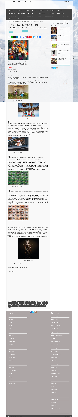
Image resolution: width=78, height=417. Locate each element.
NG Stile (34, 10)
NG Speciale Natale (55, 354)
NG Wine (58, 16)
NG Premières (21, 19)
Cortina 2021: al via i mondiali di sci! (63, 36)
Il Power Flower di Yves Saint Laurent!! (63, 28)
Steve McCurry (44, 303)
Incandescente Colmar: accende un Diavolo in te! (63, 52)
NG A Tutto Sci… (32, 13)
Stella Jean (10, 304)
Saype (42, 301)
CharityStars (30, 301)
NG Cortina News (48, 16)
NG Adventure (21, 13)
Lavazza (39, 304)
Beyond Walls (24, 301)
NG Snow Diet (54, 364)
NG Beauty (41, 10)
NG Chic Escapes (54, 325)
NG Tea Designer (54, 348)
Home (22, 1)
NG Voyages (66, 16)
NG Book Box (60, 13)
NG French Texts (54, 408)
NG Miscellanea (54, 412)
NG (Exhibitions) (54, 328)
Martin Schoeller (42, 305)
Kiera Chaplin (34, 304)
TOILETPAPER (27, 303)
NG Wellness (12, 13)
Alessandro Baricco (22, 304)
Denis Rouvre (21, 303)
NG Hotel (27, 10)
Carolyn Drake (33, 303)
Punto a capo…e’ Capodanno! (62, 59)
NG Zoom (53, 360)
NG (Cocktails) (54, 332)
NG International (54, 322)
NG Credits (30, 16)
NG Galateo (59, 10)
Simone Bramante (14, 303)
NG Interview (51, 13)
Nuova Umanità (35, 305)
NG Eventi (19, 10)
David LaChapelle (22, 305)
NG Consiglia (42, 13)
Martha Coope (44, 304)
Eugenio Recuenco (36, 301)
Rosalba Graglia (14, 30)
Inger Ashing (29, 305)
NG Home (11, 10)
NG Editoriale (53, 399)
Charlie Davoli (15, 304)
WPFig (69, 416)
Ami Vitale (29, 304)
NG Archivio (21, 16)
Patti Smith (10, 305)
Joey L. (19, 301)
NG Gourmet (50, 10)
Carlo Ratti (39, 303)
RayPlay (9, 307)
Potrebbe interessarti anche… (59, 24)
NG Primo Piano (14, 21)
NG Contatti (28, 1)
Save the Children (14, 301)
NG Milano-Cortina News (56, 335)
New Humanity (15, 305)
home (9, 21)
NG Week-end (12, 16)
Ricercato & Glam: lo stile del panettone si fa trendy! (63, 44)
